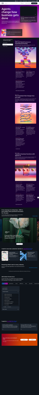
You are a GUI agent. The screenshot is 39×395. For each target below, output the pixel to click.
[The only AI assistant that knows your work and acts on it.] (12, 32)
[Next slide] (22, 244)
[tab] (5, 283)
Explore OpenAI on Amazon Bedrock (20, 90)
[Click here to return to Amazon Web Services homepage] (3, 3)
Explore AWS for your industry (33, 267)
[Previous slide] (17, 244)
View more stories (35, 215)
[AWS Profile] (37, 1)
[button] (34, 3)
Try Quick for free (18, 148)
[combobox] (27, 248)
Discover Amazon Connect (19, 204)
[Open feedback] (38, 197)
